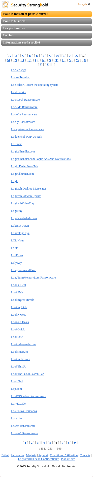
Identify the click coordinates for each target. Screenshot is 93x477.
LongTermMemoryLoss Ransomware (33, 277)
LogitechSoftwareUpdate (26, 196)
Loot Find (17, 381)
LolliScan (17, 255)
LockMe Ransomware (24, 107)
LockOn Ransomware (24, 114)
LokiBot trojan (20, 225)
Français (84, 4)
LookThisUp (18, 366)
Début (5, 455)
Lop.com (16, 388)
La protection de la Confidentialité (38, 459)
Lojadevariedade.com (24, 218)
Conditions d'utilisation (64, 455)
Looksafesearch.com (23, 344)
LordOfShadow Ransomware (28, 396)
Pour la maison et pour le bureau (25, 14)
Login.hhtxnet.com (22, 173)
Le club (8, 35)
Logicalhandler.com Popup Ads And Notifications (41, 159)
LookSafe (17, 337)
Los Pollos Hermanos (24, 411)
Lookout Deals (20, 322)
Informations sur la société (21, 42)
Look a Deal (18, 285)
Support (43, 455)
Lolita (14, 248)
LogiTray (16, 211)
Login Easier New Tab (24, 166)
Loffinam (16, 144)
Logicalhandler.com (23, 151)
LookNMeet (18, 314)
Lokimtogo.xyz (20, 233)
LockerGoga (18, 70)
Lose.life (16, 418)
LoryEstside (18, 403)
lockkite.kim (18, 92)
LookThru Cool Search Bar (27, 374)
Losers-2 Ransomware (24, 433)
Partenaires (17, 455)
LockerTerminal (20, 77)
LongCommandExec (23, 270)
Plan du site (68, 459)
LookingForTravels (22, 300)
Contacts (85, 455)
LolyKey (16, 262)
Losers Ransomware (23, 426)
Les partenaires (14, 28)
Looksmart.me (20, 351)
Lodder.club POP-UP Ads (26, 136)
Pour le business (14, 21)
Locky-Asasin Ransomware (27, 129)
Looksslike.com (20, 359)
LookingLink (19, 307)
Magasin (31, 455)
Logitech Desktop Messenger (28, 188)
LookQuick (18, 329)
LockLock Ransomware (25, 99)
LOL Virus (17, 240)
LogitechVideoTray (22, 203)
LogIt (14, 181)
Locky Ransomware (23, 122)
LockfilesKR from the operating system (35, 85)
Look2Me (17, 292)
